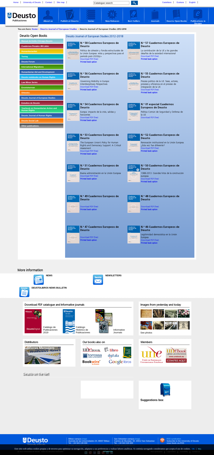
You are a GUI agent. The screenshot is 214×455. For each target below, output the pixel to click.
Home (16, 2)
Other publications (30, 126)
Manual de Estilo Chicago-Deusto (36, 41)
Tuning (24, 56)
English (192, 2)
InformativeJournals (119, 331)
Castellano (167, 2)
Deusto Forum (28, 62)
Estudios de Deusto (30, 103)
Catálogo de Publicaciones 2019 (50, 330)
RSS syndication (174, 439)
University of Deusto (32, 2)
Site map (60, 2)
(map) (84, 439)
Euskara (180, 2)
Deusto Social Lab (29, 121)
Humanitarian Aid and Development (37, 72)
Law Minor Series (29, 82)
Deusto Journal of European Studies (58, 29)
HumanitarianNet (29, 51)
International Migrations (32, 67)
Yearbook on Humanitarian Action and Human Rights (39, 109)
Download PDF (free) (89, 59)
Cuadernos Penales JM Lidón (35, 46)
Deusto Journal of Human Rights (36, 115)
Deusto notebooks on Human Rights (38, 77)
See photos (146, 332)
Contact (48, 2)
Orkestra (25, 93)
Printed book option (88, 62)
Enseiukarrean (28, 87)
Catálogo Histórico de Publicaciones (83, 330)
